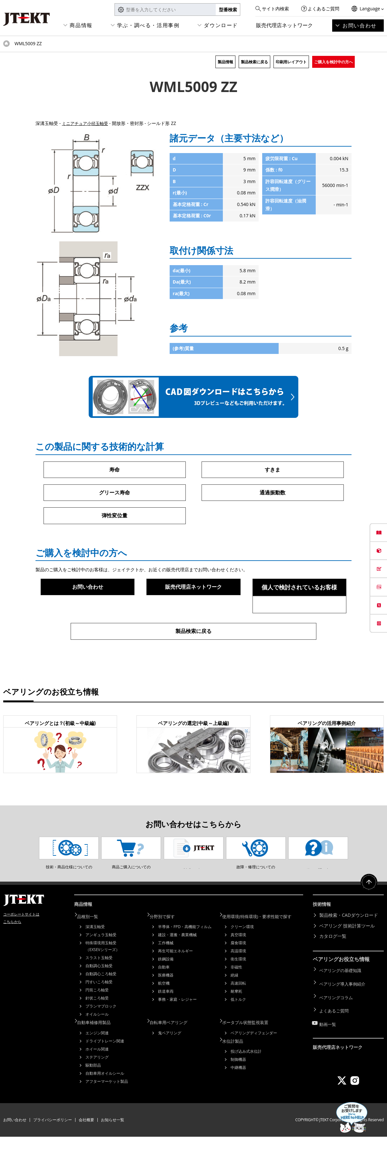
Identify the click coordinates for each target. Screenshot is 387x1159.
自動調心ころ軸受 (100, 998)
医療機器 (166, 999)
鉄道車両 (166, 1016)
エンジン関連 (97, 1056)
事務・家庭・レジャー (177, 1024)
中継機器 (238, 1089)
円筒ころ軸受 (97, 1014)
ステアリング (97, 1080)
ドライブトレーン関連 (104, 1064)
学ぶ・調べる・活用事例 (148, 25)
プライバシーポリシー (52, 1142)
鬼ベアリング (169, 1056)
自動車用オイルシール (104, 1096)
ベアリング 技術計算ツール (347, 952)
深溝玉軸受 (95, 951)
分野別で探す (166, 941)
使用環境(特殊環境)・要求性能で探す (263, 941)
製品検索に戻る (254, 62)
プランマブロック (100, 1030)
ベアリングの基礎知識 (341, 995)
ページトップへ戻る (367, 911)
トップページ (6, 43)
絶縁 (234, 999)
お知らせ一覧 (112, 1142)
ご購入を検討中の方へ (333, 62)
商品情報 (81, 25)
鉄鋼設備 (166, 983)
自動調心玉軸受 (99, 990)
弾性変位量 (114, 517)
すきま (272, 470)
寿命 (114, 470)
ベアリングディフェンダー (254, 1056)
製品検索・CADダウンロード (348, 941)
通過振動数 (272, 493)
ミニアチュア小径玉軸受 (87, 123)
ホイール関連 (97, 1072)
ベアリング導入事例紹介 (344, 1005)
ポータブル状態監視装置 (250, 1046)
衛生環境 (238, 983)
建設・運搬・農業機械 (177, 959)
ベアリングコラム (337, 1016)
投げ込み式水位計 (246, 1073)
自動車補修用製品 (99, 1046)
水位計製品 (237, 1063)
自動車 (164, 991)
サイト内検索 (275, 8)
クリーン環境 (242, 951)
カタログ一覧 (332, 962)
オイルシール (97, 1038)
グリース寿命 (114, 493)
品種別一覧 (92, 941)
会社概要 (86, 1142)
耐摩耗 (236, 1016)
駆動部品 (93, 1088)
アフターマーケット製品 (106, 1104)
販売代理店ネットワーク (284, 25)
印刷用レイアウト (291, 62)
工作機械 (166, 967)
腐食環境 (238, 967)
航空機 (164, 1007)
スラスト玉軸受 (99, 982)
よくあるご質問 (323, 8)
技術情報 (323, 931)
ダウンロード (221, 25)
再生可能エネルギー (175, 975)
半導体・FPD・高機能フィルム (185, 951)
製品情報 (225, 62)
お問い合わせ (359, 25)
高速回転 (238, 1007)
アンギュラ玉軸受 (100, 959)
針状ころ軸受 (97, 1022)
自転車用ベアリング (173, 1046)
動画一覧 (328, 1037)
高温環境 (238, 975)
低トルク (238, 1024)
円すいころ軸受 (99, 1006)
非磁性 (236, 991)
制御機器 (238, 1081)
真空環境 (238, 959)
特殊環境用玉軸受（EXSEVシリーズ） (102, 971)
